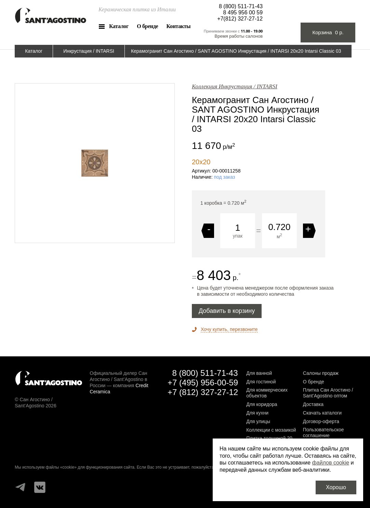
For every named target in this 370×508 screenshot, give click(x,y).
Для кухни (257, 413)
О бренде (147, 26)
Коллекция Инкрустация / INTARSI (234, 86)
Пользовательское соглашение (323, 432)
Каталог (119, 26)
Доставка (313, 404)
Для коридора (261, 404)
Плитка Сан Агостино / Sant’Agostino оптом (328, 392)
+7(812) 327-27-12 (240, 19)
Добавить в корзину (227, 310)
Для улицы (258, 421)
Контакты (179, 26)
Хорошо (336, 487)
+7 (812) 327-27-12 (203, 392)
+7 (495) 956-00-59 (203, 382)
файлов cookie (330, 463)
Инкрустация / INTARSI (88, 51)
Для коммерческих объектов (267, 392)
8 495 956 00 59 (243, 12)
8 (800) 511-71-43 (241, 6)
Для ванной (259, 373)
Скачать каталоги (322, 413)
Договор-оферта (321, 421)
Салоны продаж (321, 373)
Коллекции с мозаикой (271, 430)
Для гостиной (261, 381)
